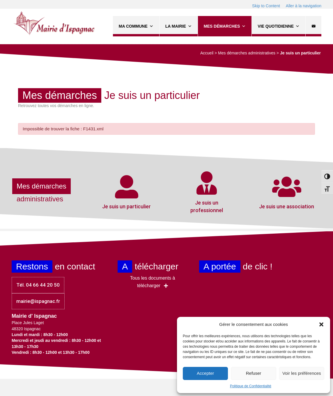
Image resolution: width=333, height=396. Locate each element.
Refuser (253, 373)
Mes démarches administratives (246, 53)
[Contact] (313, 26)
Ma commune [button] (136, 26)
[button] (321, 324)
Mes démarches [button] (225, 26)
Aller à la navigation (303, 5)
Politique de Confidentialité (250, 386)
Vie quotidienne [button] (279, 26)
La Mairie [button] (178, 26)
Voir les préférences (301, 373)
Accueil (206, 53)
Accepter (205, 373)
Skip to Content (266, 5)
